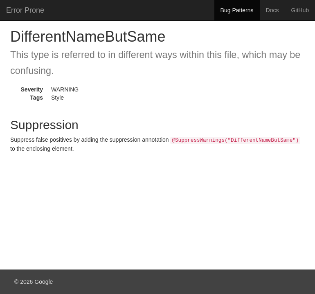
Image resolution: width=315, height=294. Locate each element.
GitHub (300, 10)
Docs (272, 10)
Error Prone (25, 10)
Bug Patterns (237, 10)
